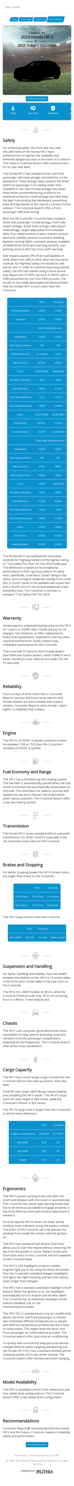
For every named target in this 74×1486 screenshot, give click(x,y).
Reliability (53, 110)
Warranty (33, 110)
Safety (13, 110)
